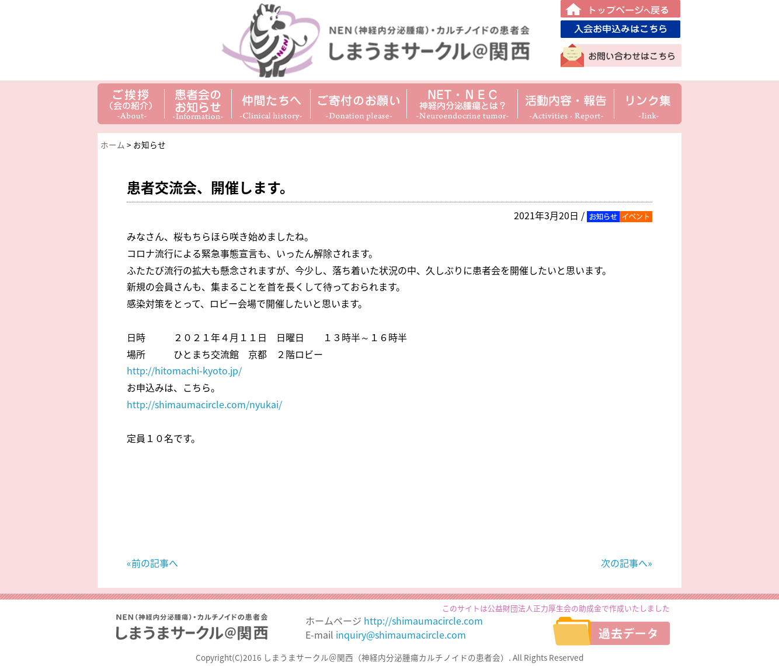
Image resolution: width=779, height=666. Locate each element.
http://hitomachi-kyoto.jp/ (184, 370)
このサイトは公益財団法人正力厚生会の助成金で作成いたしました (556, 608)
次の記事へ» (626, 563)
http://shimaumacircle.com (423, 621)
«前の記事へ (152, 563)
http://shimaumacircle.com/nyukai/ (204, 404)
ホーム (112, 144)
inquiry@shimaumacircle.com (401, 635)
